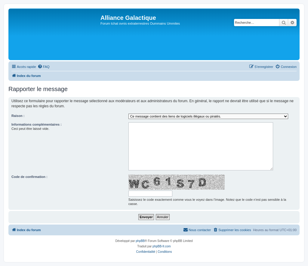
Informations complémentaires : (36, 124)
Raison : (17, 116)
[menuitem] (44, 66)
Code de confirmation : (29, 177)
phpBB (140, 241)
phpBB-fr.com (161, 246)
